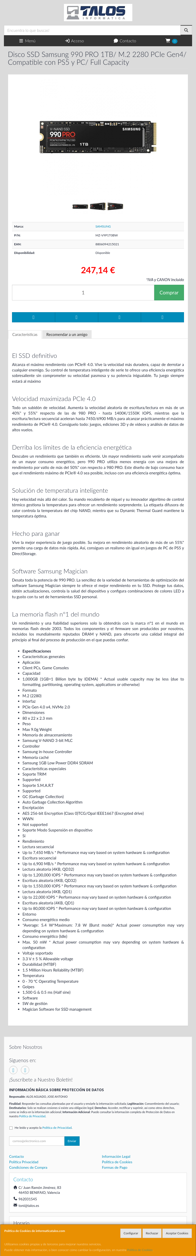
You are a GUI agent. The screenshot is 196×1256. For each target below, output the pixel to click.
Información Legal (116, 1156)
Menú (27, 40)
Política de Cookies (140, 1250)
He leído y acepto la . (43, 1128)
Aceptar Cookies (177, 1233)
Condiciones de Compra (28, 1167)
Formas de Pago (115, 1167)
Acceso (74, 40)
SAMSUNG (103, 226)
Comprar (169, 292)
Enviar (72, 1141)
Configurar (131, 1233)
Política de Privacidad (32, 1116)
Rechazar (152, 1233)
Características (25, 334)
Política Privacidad (23, 1162)
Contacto (124, 40)
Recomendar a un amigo (66, 334)
